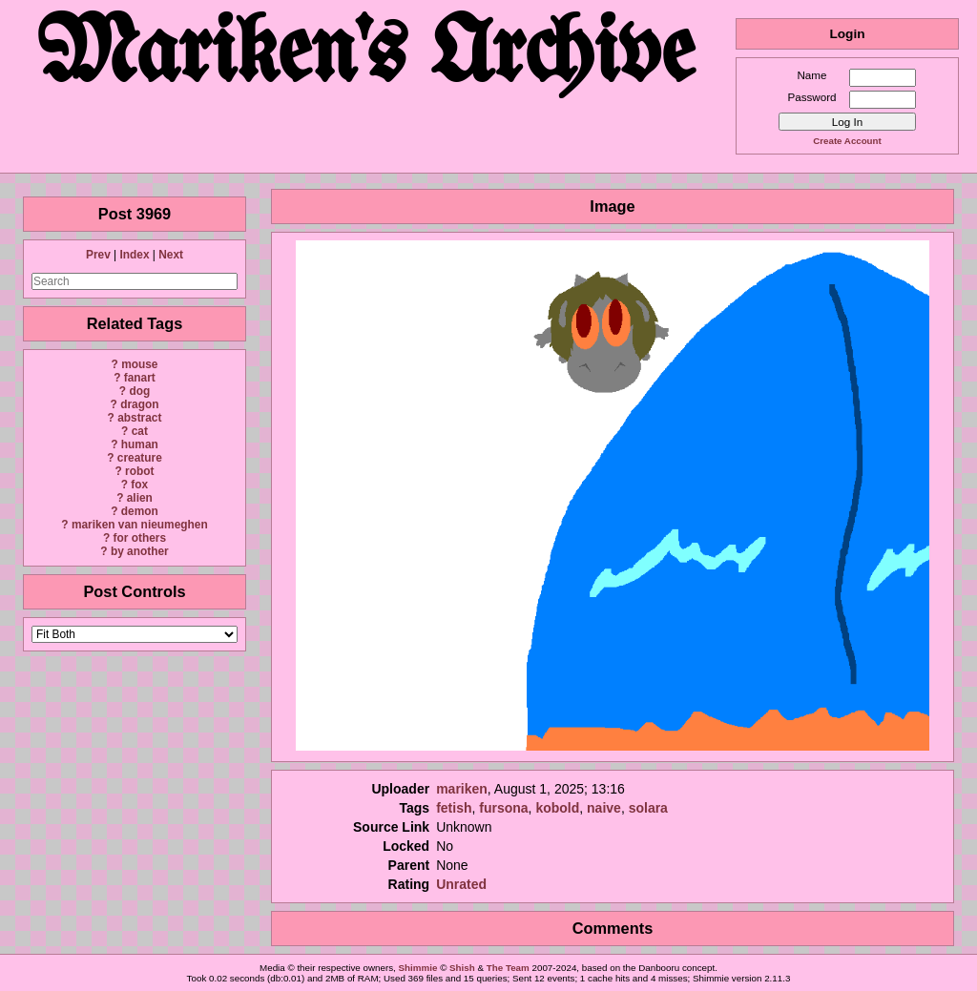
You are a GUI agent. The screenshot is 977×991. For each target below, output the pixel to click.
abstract (139, 417)
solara (648, 808)
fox (139, 484)
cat (140, 431)
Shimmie (418, 967)
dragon (139, 404)
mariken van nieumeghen (140, 524)
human (139, 444)
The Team (508, 967)
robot (139, 471)
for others (140, 538)
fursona (503, 808)
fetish (453, 808)
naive (604, 808)
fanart (140, 377)
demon (139, 511)
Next (170, 254)
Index (134, 254)
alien (140, 498)
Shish (462, 967)
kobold (557, 808)
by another (140, 551)
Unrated (461, 884)
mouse (139, 364)
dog (139, 391)
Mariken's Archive (368, 56)
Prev (98, 254)
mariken (462, 788)
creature (139, 458)
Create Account (847, 140)
